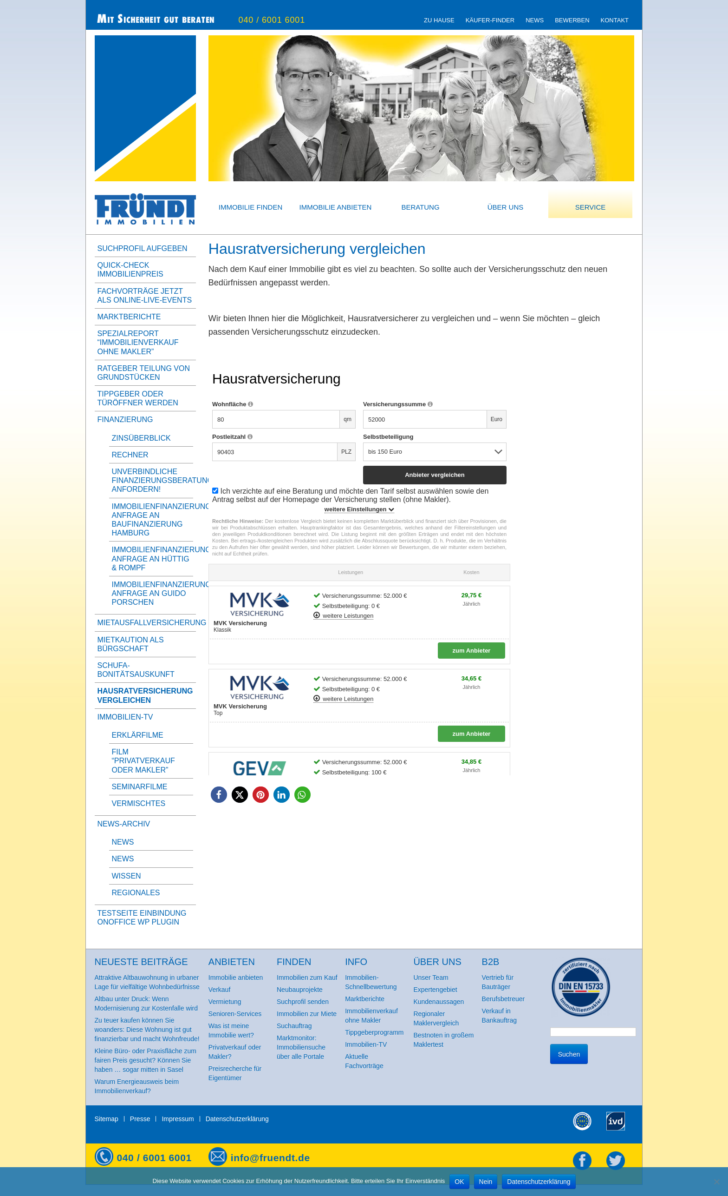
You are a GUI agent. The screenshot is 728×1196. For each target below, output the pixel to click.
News (535, 20)
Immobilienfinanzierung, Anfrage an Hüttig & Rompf (163, 558)
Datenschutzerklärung (237, 1119)
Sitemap (106, 1119)
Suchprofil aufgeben (143, 248)
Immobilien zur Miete (307, 1014)
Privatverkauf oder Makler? (234, 1052)
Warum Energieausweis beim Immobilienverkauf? (137, 1086)
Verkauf (219, 989)
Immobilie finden (251, 207)
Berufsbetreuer (503, 999)
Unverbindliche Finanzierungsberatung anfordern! (162, 480)
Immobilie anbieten (335, 207)
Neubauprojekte (300, 989)
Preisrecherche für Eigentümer (234, 1073)
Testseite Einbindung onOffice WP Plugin (142, 917)
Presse (140, 1119)
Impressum (178, 1119)
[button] (219, 794)
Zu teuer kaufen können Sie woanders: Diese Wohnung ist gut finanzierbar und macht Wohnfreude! (147, 1030)
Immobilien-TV (125, 717)
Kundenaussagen (438, 1001)
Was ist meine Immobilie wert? (231, 1030)
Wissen (126, 876)
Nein (486, 1181)
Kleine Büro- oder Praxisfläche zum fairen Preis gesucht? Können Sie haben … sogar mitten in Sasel (145, 1060)
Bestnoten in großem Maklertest (443, 1039)
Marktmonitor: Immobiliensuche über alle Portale (301, 1047)
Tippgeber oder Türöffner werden (138, 398)
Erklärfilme (137, 735)
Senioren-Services (234, 1014)
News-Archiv (124, 824)
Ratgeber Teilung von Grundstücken (144, 372)
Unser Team (430, 977)
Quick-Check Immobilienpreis (130, 269)
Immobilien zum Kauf (307, 977)
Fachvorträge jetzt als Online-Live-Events (145, 295)
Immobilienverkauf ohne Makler (371, 1015)
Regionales (136, 893)
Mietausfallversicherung (145, 623)
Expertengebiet (435, 989)
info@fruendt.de (270, 1157)
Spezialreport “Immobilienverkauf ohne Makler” (138, 342)
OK (459, 1181)
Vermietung (224, 1001)
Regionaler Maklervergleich (436, 1018)
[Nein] (716, 1181)
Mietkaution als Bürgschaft (131, 644)
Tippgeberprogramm (374, 1032)
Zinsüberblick (141, 438)
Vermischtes (139, 803)
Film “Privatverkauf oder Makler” (143, 760)
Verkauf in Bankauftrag (499, 1015)
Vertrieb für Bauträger (498, 982)
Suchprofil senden (303, 1001)
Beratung (420, 207)
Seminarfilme (140, 787)
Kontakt (615, 20)
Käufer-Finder (490, 20)
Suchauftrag (294, 1026)
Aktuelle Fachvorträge (364, 1061)
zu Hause (439, 20)
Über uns (506, 207)
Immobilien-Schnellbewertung (370, 982)
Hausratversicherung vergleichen (145, 695)
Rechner (130, 455)
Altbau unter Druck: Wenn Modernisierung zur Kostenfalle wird (146, 1003)
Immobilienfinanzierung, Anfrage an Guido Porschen (163, 593)
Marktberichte (129, 317)
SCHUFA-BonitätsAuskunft (136, 669)
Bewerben (572, 20)
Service (590, 207)
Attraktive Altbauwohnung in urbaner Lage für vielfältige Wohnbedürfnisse (147, 982)
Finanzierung (125, 419)
